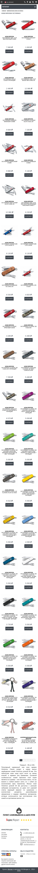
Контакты (4, 836)
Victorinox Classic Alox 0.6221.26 (28, 120)
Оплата (3, 832)
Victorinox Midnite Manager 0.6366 (9, 120)
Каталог (19, 7)
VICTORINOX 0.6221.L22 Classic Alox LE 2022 (9, 491)
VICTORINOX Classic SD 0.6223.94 (28, 326)
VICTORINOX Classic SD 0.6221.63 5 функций (9, 368)
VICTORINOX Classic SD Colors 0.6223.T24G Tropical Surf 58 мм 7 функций (28, 451)
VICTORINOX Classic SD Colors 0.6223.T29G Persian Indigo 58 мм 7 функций (28, 698)
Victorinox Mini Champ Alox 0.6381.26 (9, 203)
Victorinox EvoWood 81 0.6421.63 (9, 285)
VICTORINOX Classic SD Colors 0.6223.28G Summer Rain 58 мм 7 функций (28, 534)
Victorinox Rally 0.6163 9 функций (9, 79)
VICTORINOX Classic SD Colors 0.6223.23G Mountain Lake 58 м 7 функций (28, 616)
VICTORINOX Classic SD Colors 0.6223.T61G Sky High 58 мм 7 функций (9, 575)
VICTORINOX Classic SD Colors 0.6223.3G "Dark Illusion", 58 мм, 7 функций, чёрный (9, 616)
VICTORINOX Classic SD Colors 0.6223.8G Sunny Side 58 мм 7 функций (28, 492)
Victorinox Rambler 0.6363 (28, 161)
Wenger (10, 869)
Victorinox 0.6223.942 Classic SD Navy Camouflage (28, 368)
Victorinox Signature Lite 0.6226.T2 (9, 244)
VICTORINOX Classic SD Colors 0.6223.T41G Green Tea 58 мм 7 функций (9, 657)
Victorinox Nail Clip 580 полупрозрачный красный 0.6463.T (28, 203)
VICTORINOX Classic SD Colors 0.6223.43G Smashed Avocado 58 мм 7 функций (9, 451)
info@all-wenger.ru (29, 844)
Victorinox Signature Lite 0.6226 (28, 244)
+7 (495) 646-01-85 (28, 833)
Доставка (4, 834)
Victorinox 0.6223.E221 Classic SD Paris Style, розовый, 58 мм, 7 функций (9, 740)
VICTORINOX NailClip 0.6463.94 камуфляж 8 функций (9, 409)
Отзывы (3, 838)
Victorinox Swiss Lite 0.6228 (28, 285)
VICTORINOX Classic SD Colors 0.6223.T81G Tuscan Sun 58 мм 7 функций (9, 534)
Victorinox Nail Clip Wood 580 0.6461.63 (28, 79)
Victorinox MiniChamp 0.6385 (9, 161)
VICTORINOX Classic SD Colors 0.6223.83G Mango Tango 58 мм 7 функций (28, 657)
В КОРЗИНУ (9, 51)
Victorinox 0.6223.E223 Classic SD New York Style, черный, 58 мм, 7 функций (9, 698)
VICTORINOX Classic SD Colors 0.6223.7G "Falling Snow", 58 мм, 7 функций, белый (28, 575)
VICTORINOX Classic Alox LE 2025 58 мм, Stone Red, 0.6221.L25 (28, 740)
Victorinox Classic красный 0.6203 (9, 326)
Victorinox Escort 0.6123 (28, 38)
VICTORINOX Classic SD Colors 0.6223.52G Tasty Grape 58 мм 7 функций (28, 410)
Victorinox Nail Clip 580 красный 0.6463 (9, 38)
